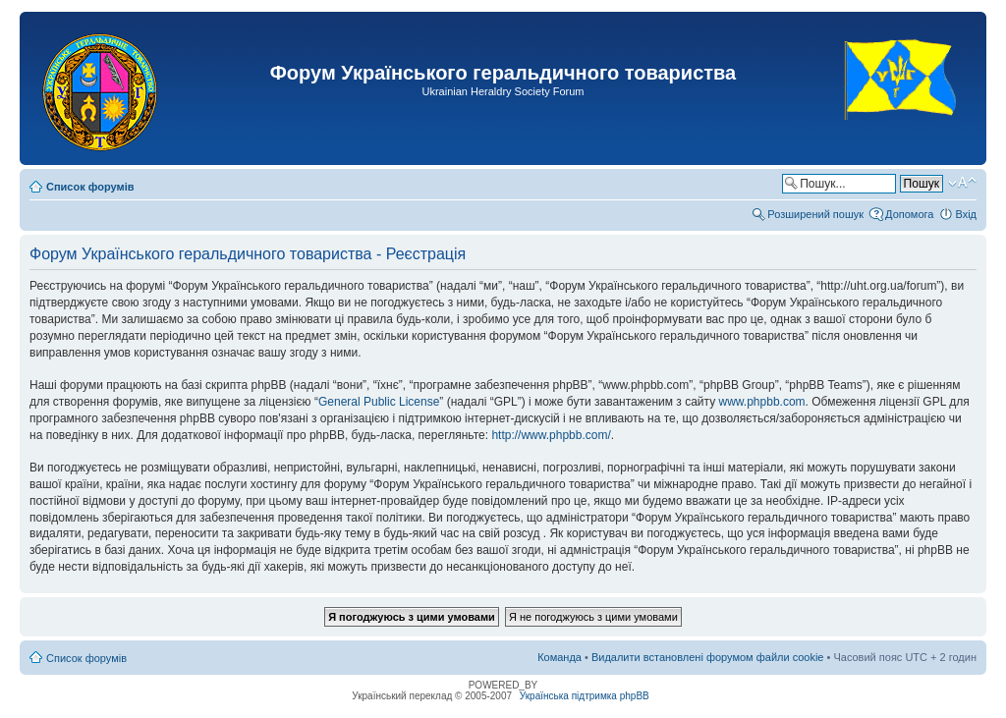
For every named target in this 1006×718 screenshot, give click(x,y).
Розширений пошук (815, 214)
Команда (559, 657)
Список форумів (90, 187)
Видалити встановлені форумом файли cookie (707, 657)
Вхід (966, 214)
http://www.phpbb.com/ (550, 435)
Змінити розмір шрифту (962, 183)
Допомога (909, 214)
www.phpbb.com (762, 402)
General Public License (378, 402)
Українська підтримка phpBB (584, 695)
